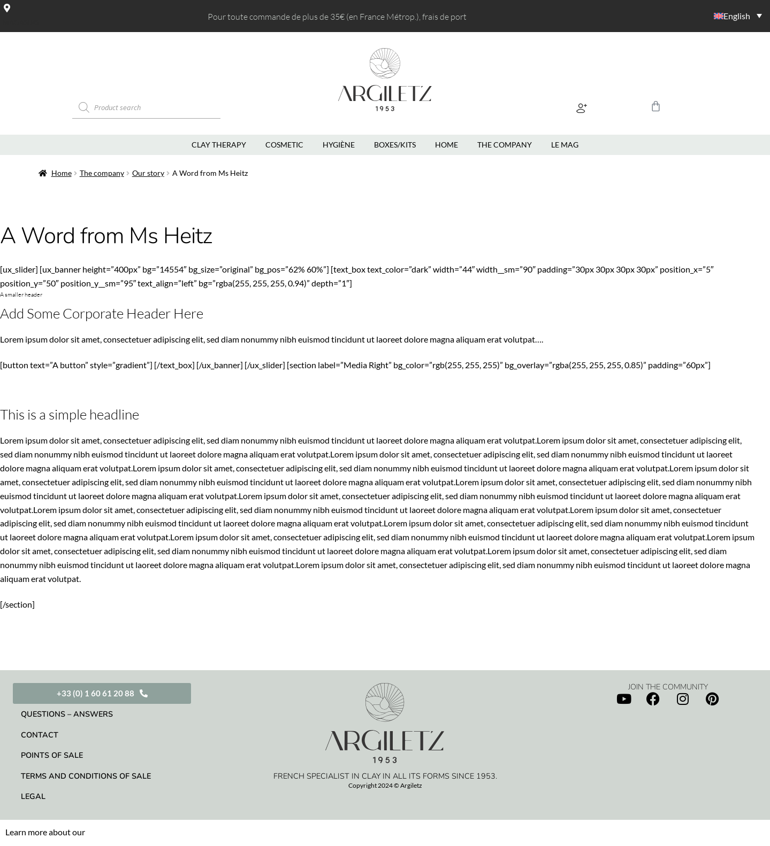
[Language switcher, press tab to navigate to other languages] (701, 15)
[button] (581, 110)
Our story (142, 175)
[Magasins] (7, 7)
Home (55, 175)
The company (96, 175)
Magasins (21, 22)
